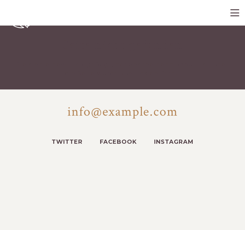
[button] (235, 12)
